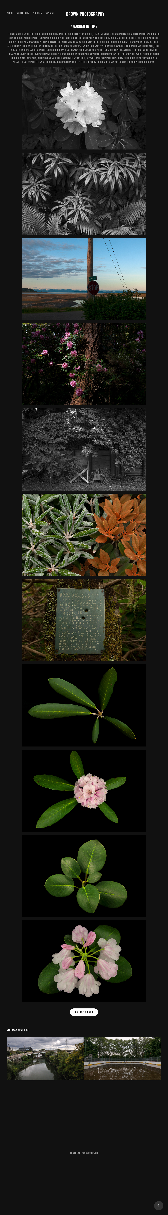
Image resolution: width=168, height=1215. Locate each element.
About (10, 13)
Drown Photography (85, 14)
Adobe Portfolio (90, 1152)
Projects (37, 13)
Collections (22, 13)
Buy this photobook (84, 1012)
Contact (49, 13)
